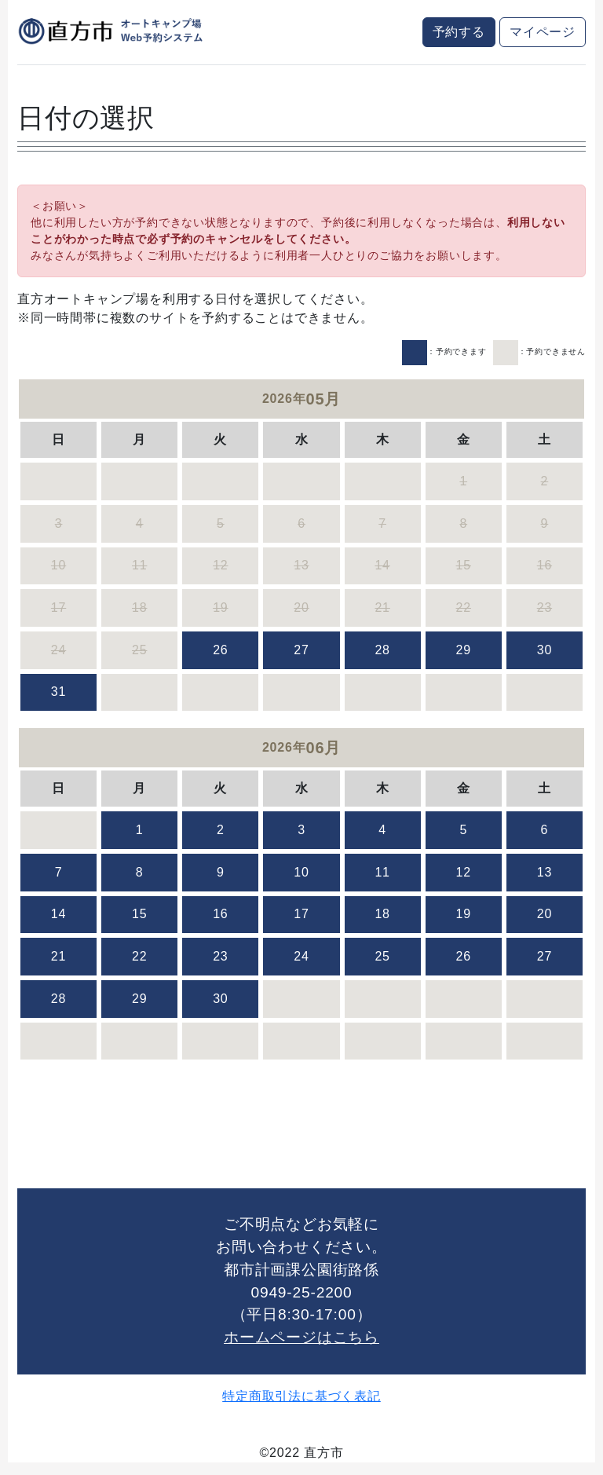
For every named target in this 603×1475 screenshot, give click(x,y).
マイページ (543, 31)
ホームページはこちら (301, 1337)
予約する (459, 31)
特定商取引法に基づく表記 (301, 1396)
